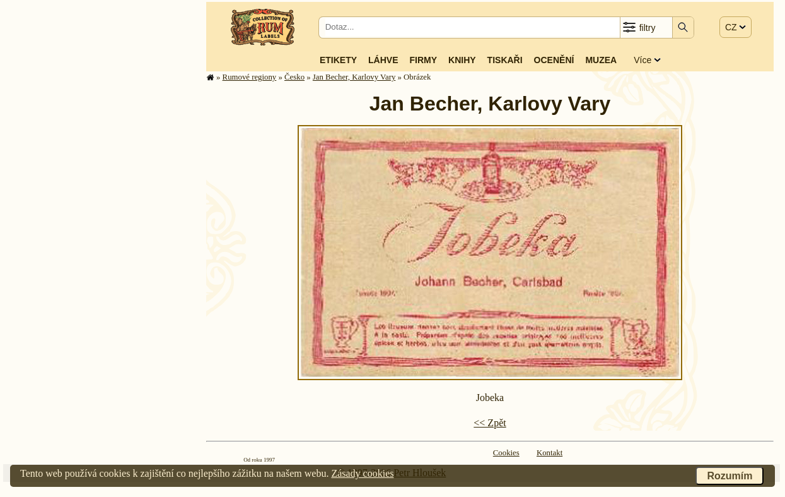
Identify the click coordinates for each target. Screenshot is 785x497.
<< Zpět (490, 422)
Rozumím (729, 475)
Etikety (338, 60)
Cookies (506, 452)
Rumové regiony (250, 77)
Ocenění (554, 60)
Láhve (383, 60)
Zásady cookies (362, 473)
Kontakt (549, 452)
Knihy (462, 60)
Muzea (601, 60)
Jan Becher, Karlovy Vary (354, 77)
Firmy (423, 60)
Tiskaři (505, 60)
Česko (294, 77)
